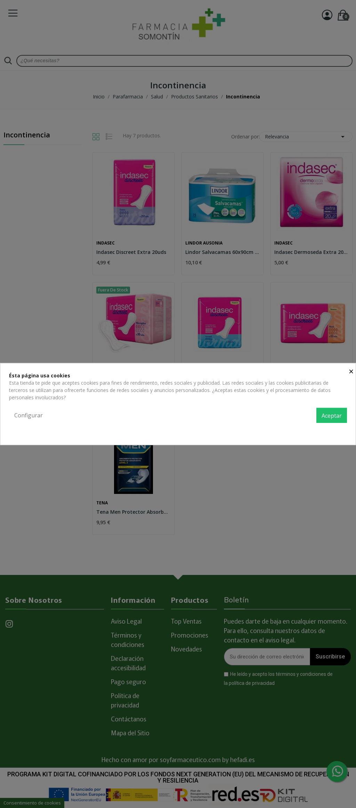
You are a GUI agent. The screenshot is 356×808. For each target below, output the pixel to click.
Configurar (28, 415)
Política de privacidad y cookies (312, 430)
